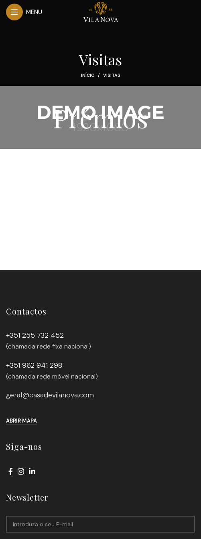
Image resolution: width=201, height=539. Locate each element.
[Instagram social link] (20, 471)
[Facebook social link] (10, 471)
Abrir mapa (21, 421)
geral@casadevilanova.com (50, 395)
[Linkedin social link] (32, 471)
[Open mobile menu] (24, 12)
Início (88, 75)
